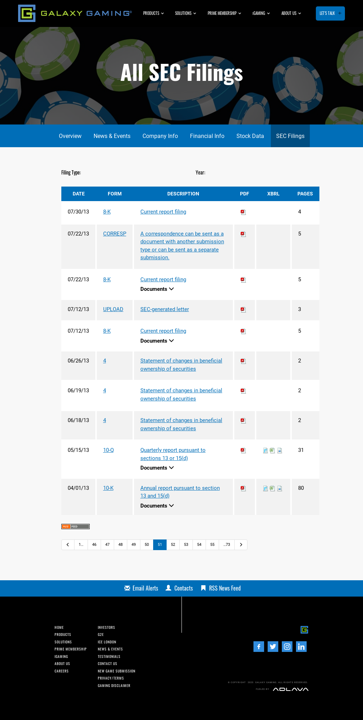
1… (81, 544)
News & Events (112, 136)
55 (212, 544)
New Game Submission (116, 671)
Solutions (183, 13)
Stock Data (250, 136)
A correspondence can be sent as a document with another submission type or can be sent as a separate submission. (182, 246)
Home (59, 627)
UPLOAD (113, 309)
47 (107, 544)
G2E (101, 634)
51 (160, 544)
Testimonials (109, 656)
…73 (226, 544)
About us (288, 13)
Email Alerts (145, 588)
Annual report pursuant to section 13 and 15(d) (180, 492)
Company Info (160, 136)
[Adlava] (290, 689)
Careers (62, 671)
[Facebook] (258, 646)
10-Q (108, 450)
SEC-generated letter (164, 309)
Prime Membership (222, 13)
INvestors (106, 627)
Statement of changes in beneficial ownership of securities (181, 365)
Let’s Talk (327, 13)
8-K (107, 212)
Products (151, 13)
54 (199, 544)
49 (134, 544)
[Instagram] (287, 646)
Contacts (183, 588)
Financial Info (207, 136)
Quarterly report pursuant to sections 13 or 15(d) (173, 454)
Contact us (107, 663)
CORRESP (114, 234)
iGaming (61, 656)
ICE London (107, 642)
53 (186, 544)
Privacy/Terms (111, 678)
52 (173, 544)
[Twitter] (273, 646)
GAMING (258, 13)
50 (147, 544)
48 (120, 544)
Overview (70, 136)
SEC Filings (290, 136)
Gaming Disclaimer (114, 685)
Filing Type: (71, 172)
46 (94, 544)
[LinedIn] (301, 646)
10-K (108, 488)
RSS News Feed (225, 588)
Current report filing (163, 212)
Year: (200, 172)
